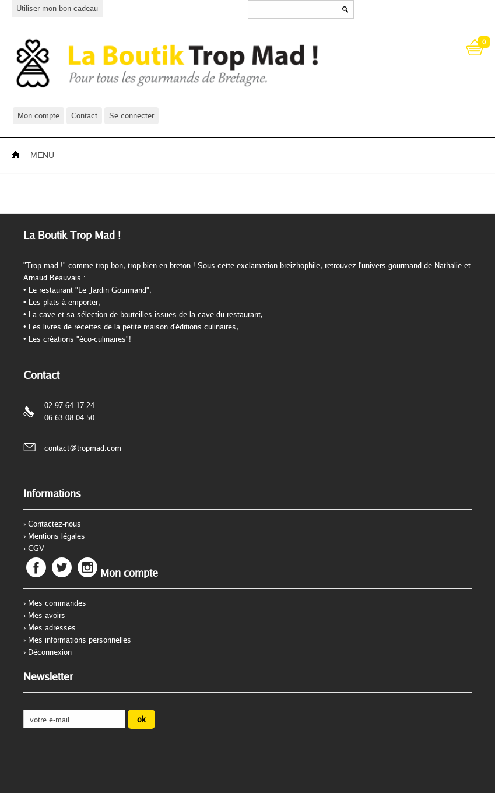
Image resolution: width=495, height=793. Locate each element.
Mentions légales (56, 536)
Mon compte (38, 115)
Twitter (62, 567)
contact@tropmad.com (82, 447)
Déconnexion (50, 652)
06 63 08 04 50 (69, 417)
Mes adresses (52, 627)
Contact (84, 115)
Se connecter (131, 115)
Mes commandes (57, 603)
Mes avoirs (46, 615)
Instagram (87, 567)
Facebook (36, 567)
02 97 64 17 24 (69, 405)
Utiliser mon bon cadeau (57, 8)
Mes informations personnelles (79, 639)
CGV (36, 548)
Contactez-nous (54, 523)
